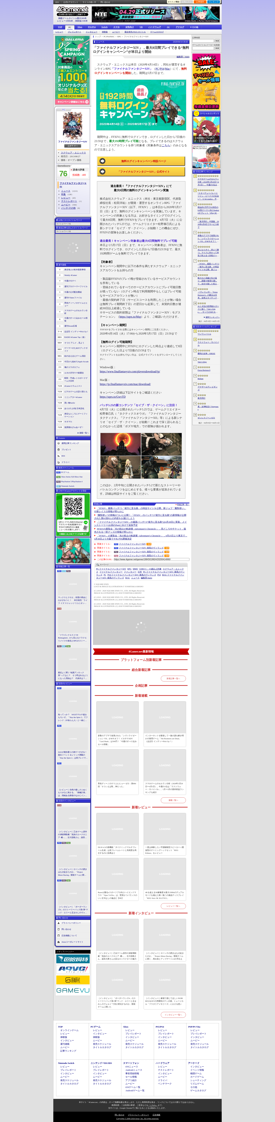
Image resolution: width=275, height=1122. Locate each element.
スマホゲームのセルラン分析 (76, 311)
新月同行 (201, 398)
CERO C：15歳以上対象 (150, 569)
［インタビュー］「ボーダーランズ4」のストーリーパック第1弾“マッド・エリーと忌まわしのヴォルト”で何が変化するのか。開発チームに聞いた (73, 910)
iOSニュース (131, 1066)
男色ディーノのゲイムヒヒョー (76, 304)
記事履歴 (200, 2)
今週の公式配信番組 (73, 292)
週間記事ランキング (70, 443)
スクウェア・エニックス (73, 152)
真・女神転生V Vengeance (208, 408)
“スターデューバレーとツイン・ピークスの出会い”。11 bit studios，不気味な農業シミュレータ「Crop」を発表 (208, 196)
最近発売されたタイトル (135, 32)
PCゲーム (65, 472)
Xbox (79, 27)
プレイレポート (74, 32)
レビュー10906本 (65, 21)
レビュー (59, 32)
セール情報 (131, 1076)
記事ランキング (68, 1050)
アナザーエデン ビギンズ (207, 388)
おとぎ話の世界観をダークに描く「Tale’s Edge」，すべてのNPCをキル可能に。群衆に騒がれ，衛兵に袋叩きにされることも (208, 309)
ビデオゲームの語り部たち (76, 392)
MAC (127, 578)
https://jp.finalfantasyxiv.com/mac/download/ (125, 384)
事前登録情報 (132, 1073)
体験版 (105, 32)
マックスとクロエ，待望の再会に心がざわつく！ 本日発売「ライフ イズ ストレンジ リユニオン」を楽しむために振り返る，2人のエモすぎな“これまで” (73, 600)
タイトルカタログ (102, 1047)
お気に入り (187, 2)
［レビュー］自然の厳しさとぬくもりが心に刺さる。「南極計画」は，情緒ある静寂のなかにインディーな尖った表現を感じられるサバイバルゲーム (72, 793)
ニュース (65, 191)
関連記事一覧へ (183, 505)
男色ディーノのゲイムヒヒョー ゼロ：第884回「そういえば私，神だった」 (117, 785)
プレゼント (66, 449)
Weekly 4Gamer (70, 275)
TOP (60, 27)
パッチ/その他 (68, 208)
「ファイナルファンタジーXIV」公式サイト (144, 171)
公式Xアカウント (70, 2)
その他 (193, 1087)
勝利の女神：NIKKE (206, 353)
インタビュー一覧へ (173, 1015)
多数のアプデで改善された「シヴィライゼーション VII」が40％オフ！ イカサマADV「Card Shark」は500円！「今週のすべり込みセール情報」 (117, 739)
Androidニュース (133, 1070)
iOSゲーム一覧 (132, 1087)
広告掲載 (156, 1115)
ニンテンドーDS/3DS (101, 1063)
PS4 (162, 68)
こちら (166, 145)
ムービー (116, 32)
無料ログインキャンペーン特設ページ (143, 161)
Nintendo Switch (67, 486)
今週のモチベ (70, 281)
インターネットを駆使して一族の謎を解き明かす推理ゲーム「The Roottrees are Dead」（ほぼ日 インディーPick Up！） (164, 738)
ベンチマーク (165, 1083)
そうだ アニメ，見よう (74, 343)
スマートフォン (131, 1063)
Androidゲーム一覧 (134, 1090)
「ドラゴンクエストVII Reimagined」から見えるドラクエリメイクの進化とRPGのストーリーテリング (72, 638)
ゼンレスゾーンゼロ (206, 418)
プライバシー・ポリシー (138, 1115)
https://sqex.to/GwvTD (113, 396)
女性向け (129, 27)
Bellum (200, 379)
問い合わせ (105, 2)
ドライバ (65, 462)
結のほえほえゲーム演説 (75, 356)
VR (141, 27)
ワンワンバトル (204, 334)
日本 (140, 572)
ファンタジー (130, 572)
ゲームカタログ (157, 32)
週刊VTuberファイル (73, 298)
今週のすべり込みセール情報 (76, 319)
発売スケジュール (102, 1044)
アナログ (180, 27)
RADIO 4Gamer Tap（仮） (75, 337)
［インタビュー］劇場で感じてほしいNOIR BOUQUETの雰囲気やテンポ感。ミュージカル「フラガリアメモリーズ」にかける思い (164, 1001)
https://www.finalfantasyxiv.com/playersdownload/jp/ (130, 371)
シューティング (198, 1080)
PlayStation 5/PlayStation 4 (71, 481)
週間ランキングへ (213, 317)
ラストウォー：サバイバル (208, 343)
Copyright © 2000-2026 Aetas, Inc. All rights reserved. (137, 1118)
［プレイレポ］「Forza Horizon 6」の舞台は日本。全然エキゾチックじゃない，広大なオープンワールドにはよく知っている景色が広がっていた (208, 295)
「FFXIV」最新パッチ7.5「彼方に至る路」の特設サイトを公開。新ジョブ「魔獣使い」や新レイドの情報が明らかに (208, 267)
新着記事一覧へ (173, 678)
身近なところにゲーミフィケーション (76, 415)
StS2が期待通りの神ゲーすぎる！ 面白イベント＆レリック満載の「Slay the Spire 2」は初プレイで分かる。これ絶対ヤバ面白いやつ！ (73, 755)
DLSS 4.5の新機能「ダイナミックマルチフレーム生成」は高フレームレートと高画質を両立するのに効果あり (117, 850)
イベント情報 (197, 1070)
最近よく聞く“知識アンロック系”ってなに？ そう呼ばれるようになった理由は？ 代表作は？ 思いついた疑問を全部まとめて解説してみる (73, 675)
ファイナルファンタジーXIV (72, 141)
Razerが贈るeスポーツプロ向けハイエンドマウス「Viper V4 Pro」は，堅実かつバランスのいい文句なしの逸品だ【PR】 (117, 895)
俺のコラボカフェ (72, 367)
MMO (135, 569)
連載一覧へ (84, 433)
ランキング (214, 2)
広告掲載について (69, 935)
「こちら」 (153, 1105)
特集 (63, 194)
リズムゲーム (197, 1083)
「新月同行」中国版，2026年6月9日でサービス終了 (208, 224)
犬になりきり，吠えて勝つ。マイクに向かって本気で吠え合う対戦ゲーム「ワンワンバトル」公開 (208, 253)
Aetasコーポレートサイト (72, 942)
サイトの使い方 (89, 2)
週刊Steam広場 (70, 326)
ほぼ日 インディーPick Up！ (76, 331)
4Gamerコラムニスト (73, 386)
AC (168, 27)
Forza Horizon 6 (204, 370)
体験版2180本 (81, 21)
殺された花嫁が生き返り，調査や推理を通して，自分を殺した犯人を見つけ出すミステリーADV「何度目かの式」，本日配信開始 (208, 281)
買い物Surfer (69, 403)
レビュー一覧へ (173, 906)
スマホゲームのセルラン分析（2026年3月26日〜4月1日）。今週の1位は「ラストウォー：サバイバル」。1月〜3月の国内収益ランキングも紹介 (164, 787)
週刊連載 (64, 1044)
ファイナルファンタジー (111, 572)
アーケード (193, 1063)
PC (69, 27)
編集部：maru (183, 56)
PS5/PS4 (92, 27)
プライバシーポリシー (71, 923)
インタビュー (91, 32)
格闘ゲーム (196, 1073)
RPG (129, 569)
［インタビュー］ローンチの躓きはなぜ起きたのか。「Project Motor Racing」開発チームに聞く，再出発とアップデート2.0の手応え (73, 872)
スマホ (116, 27)
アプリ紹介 (131, 1080)
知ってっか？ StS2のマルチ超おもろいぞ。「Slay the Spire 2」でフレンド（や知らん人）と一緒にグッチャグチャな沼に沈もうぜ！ (73, 717)
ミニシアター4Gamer (73, 397)
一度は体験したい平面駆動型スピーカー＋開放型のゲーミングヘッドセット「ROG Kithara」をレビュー (164, 850)
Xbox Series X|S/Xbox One (72, 477)
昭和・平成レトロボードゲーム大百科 (76, 379)
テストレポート (69, 201)
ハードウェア (154, 27)
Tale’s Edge (202, 362)
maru (146, 578)
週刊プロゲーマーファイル (76, 286)
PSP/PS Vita (194, 1026)
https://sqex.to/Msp (130, 316)
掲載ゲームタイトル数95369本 (72, 18)
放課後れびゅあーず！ (74, 427)
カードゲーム (197, 1076)
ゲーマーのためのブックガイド (76, 349)
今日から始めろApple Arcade (76, 361)
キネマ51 (68, 422)
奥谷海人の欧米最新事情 (75, 269)
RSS (57, 2)
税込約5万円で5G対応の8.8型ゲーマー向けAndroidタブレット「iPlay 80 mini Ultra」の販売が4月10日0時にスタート (208, 210)
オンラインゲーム (69, 1030)
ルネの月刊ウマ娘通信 (74, 373)
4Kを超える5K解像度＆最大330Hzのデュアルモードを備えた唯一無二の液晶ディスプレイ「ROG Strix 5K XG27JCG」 (164, 895)
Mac (167, 68)
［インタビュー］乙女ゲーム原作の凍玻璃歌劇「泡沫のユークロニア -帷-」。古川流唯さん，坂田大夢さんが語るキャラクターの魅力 (72, 835)
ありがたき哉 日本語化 (74, 408)
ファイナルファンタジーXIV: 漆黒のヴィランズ (141, 548)
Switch (104, 27)
